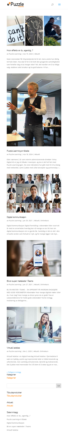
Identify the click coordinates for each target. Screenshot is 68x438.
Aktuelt (37, 54)
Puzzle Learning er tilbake (18, 150)
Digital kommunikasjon (16, 217)
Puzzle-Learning (15, 54)
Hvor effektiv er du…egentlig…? (20, 50)
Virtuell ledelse (13, 347)
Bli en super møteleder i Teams (20, 281)
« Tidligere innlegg (14, 372)
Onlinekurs (44, 220)
